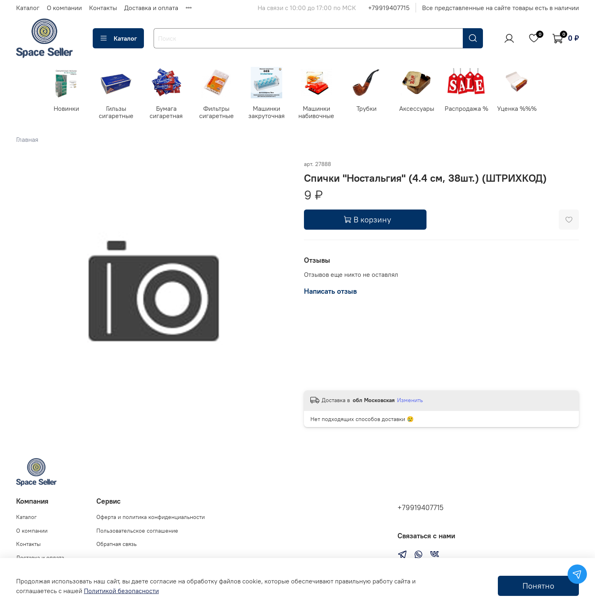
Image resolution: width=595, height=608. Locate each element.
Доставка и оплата (151, 8)
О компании (64, 8)
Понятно (538, 586)
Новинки (67, 109)
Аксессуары (425, 109)
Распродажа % (476, 109)
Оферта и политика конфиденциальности (150, 517)
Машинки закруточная (272, 112)
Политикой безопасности (121, 591)
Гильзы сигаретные (118, 112)
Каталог (28, 8)
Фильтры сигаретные (221, 112)
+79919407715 (389, 8)
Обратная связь (116, 544)
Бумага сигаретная (169, 112)
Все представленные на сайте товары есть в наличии (500, 8)
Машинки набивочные (323, 112)
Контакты (103, 8)
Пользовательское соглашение (137, 530)
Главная (27, 140)
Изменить (410, 400)
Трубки (374, 109)
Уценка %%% (527, 109)
